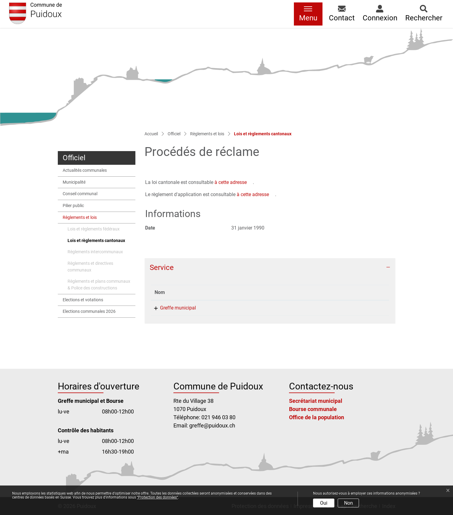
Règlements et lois (80, 217)
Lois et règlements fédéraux (94, 229)
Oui (323, 503)
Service (162, 267)
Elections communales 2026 (89, 311)
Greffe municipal (172, 308)
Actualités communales (85, 170)
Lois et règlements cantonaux (96, 242)
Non (348, 503)
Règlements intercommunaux (95, 251)
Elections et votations (83, 299)
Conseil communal (80, 193)
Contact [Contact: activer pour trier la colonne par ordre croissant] (312, 292)
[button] (341, 14)
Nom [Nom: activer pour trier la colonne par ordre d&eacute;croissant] (160, 292)
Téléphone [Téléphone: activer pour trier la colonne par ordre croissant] (245, 292)
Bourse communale (313, 409)
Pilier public (73, 205)
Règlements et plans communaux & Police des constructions (99, 285)
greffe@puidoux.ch (324, 308)
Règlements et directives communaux (90, 267)
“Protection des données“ (157, 497)
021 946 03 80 (249, 308)
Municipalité (74, 182)
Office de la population (316, 417)
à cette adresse (230, 182)
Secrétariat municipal (315, 401)
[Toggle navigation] (308, 14)
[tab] (270, 267)
